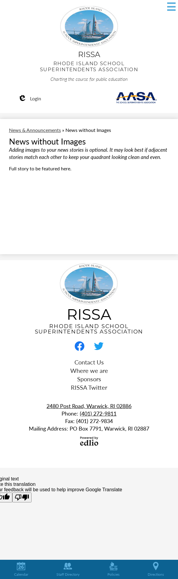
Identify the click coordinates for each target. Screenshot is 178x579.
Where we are (89, 370)
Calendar (21, 569)
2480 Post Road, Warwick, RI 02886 (89, 406)
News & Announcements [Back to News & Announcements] (35, 129)
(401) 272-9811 (98, 413)
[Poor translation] (22, 497)
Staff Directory (68, 569)
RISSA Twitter (89, 387)
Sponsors (89, 379)
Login (29, 98)
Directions (156, 569)
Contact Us (89, 362)
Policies (113, 569)
